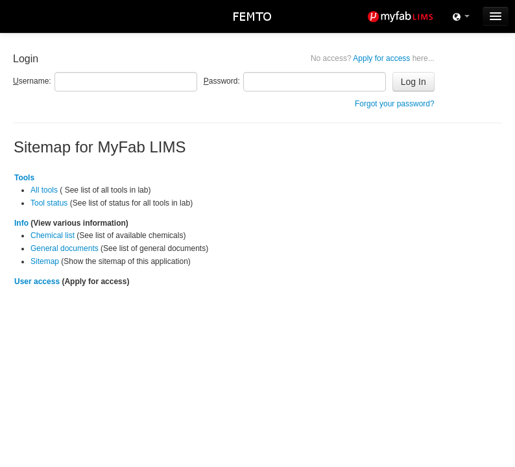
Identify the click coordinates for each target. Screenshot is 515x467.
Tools (24, 177)
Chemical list (52, 235)
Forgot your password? (395, 103)
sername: (32, 81)
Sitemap (44, 261)
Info (21, 223)
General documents (64, 248)
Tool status (48, 203)
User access (37, 281)
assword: (222, 81)
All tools (44, 190)
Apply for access (373, 58)
